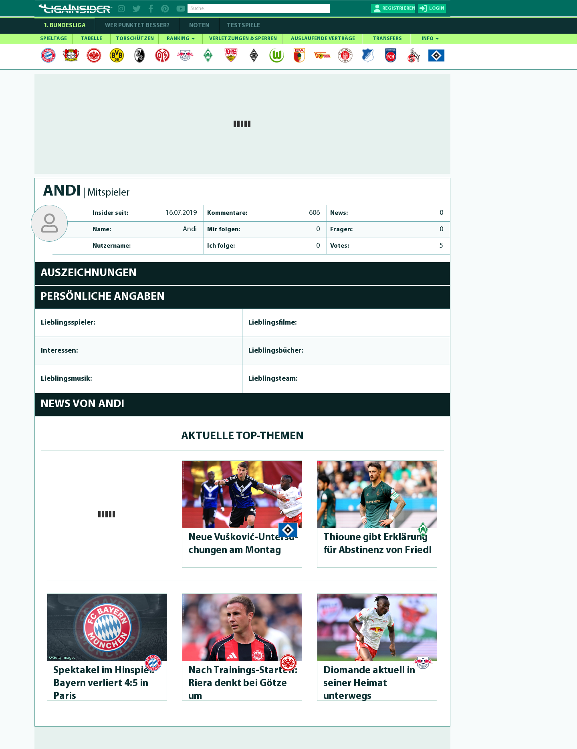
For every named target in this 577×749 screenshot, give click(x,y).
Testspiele (243, 26)
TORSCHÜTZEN (135, 38)
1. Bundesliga (65, 26)
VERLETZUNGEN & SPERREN (243, 38)
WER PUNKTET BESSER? (137, 26)
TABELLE (91, 38)
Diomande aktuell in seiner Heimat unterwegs (369, 683)
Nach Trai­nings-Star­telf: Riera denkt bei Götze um (242, 683)
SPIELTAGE (53, 38)
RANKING (181, 38)
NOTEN (199, 26)
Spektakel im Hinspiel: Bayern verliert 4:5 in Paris (103, 683)
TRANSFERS (387, 38)
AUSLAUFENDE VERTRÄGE (323, 38)
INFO (430, 38)
